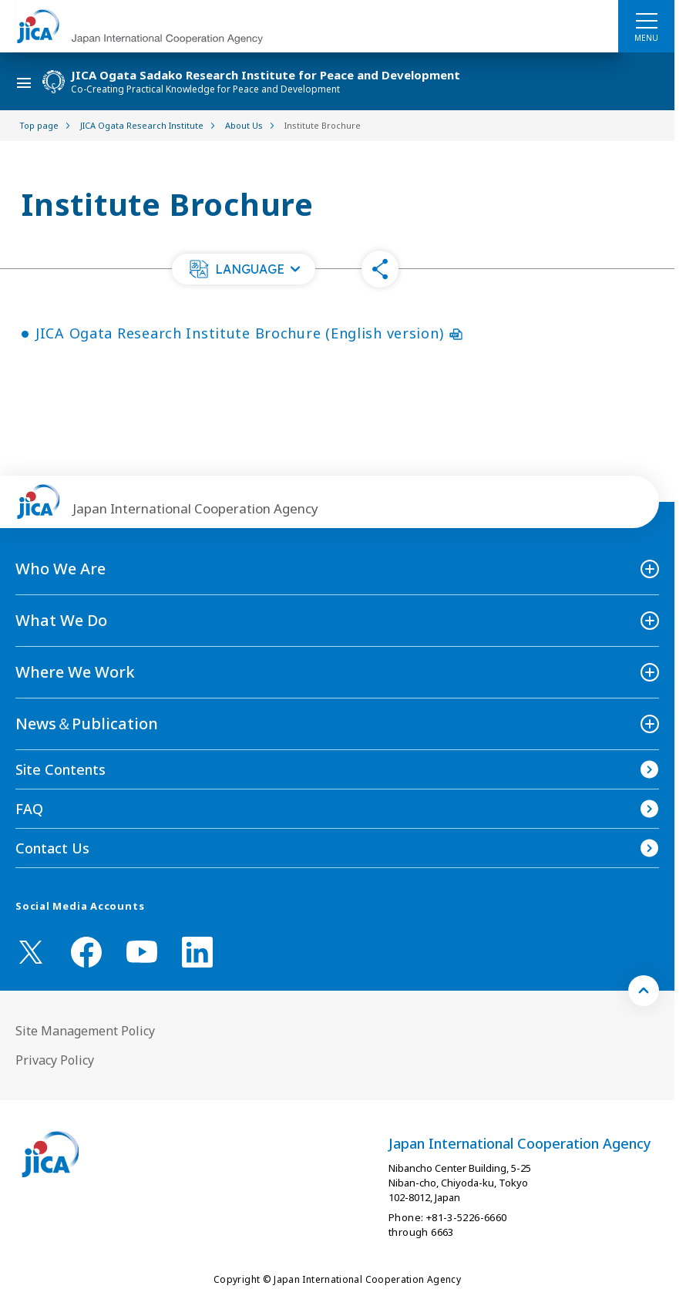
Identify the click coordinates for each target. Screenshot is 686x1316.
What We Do (61, 620)
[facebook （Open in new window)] (86, 952)
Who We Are (60, 568)
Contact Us (52, 848)
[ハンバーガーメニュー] (646, 20)
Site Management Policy (85, 1030)
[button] (243, 269)
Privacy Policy (54, 1060)
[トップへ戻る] (643, 990)
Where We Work (75, 671)
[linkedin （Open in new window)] (197, 952)
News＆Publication (86, 723)
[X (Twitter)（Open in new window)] (30, 952)
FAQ (29, 808)
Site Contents (60, 769)
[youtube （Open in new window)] (141, 952)
